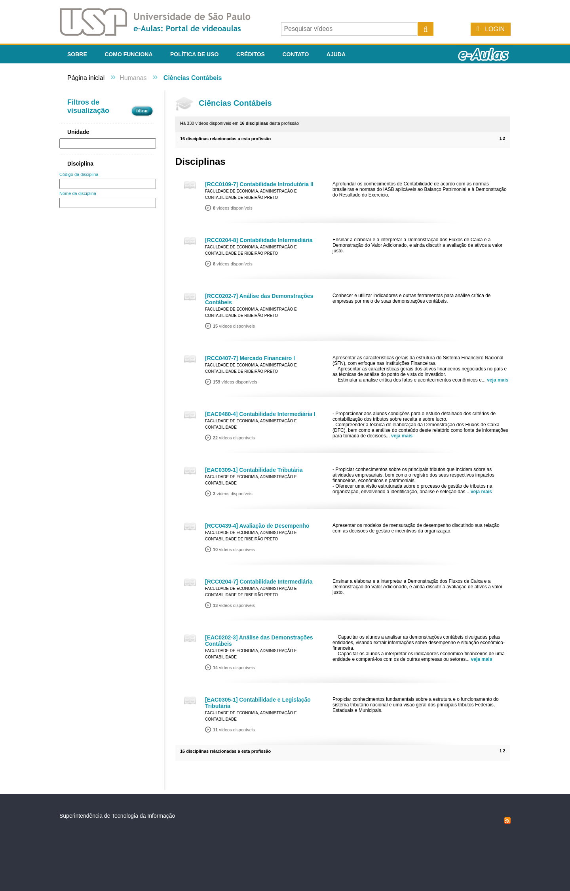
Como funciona (128, 54)
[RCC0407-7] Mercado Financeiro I (250, 358)
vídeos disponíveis (233, 208)
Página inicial (85, 77)
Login (495, 29)
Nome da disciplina (77, 193)
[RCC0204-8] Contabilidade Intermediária (259, 240)
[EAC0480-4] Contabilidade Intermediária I (260, 414)
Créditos (250, 54)
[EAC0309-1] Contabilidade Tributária (254, 470)
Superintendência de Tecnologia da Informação (117, 816)
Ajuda (336, 54)
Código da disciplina (78, 174)
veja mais (497, 380)
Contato (295, 54)
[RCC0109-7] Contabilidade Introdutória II (259, 184)
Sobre (77, 54)
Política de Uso (194, 54)
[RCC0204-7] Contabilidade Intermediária (259, 581)
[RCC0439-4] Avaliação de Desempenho (257, 526)
